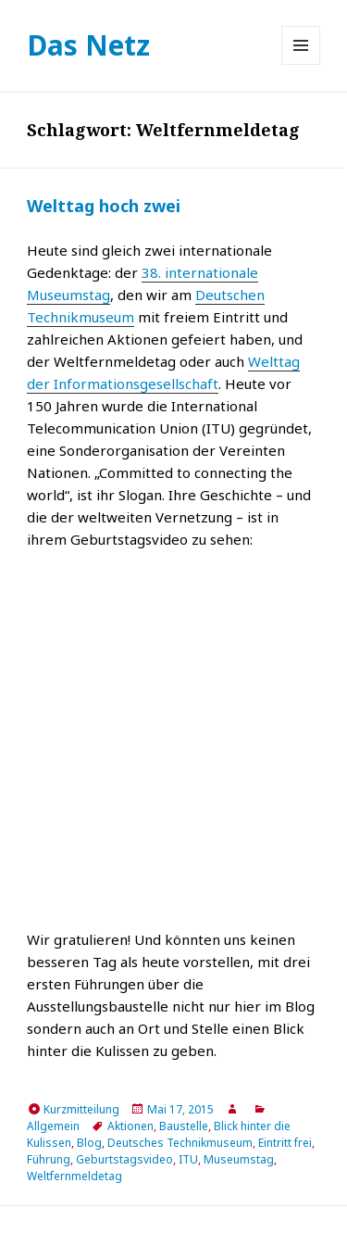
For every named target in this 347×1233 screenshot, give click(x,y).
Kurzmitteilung (81, 1109)
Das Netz (88, 45)
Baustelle (183, 1126)
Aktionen (130, 1126)
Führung (48, 1159)
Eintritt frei (285, 1143)
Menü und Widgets (301, 64)
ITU (188, 1159)
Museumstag (239, 1159)
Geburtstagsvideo (124, 1159)
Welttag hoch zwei (103, 206)
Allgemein (53, 1126)
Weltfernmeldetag (74, 1176)
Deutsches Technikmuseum (180, 1143)
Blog (89, 1143)
